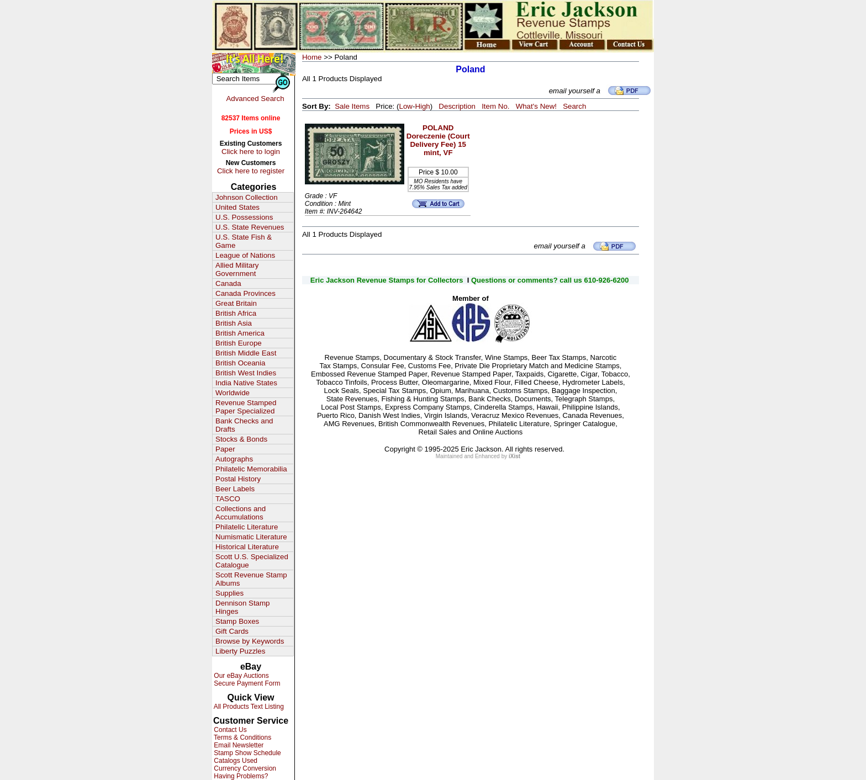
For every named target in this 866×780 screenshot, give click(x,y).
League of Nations (245, 255)
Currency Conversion (244, 768)
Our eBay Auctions (240, 676)
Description (457, 106)
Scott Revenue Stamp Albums (251, 579)
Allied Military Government (237, 269)
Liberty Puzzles (240, 651)
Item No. (495, 106)
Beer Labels (235, 489)
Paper (225, 449)
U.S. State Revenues (249, 227)
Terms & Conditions (241, 737)
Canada (228, 283)
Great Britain (236, 303)
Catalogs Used (234, 761)
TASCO (227, 499)
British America (240, 333)
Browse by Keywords (249, 641)
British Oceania (240, 363)
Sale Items (352, 106)
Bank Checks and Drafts (244, 425)
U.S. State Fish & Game (243, 241)
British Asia (233, 323)
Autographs (234, 459)
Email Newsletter (237, 745)
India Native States (246, 383)
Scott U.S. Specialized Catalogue (251, 561)
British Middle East (245, 353)
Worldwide (232, 393)
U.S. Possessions (244, 217)
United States (237, 207)
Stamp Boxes (237, 621)
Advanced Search (255, 98)
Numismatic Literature (251, 537)
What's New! (536, 106)
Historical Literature (247, 547)
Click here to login (250, 151)
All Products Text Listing (248, 706)
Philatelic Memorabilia (251, 469)
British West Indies (245, 373)
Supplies (229, 593)
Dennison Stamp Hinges (242, 607)
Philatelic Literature (246, 527)
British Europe (238, 343)
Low (405, 106)
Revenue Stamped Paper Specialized (245, 407)
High (422, 106)
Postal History (238, 479)
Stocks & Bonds (241, 439)
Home (312, 57)
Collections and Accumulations (240, 513)
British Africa (235, 313)
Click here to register (250, 171)
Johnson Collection (246, 197)
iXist (514, 456)
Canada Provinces (245, 293)
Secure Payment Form (246, 683)
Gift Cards (232, 631)
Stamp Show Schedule (246, 753)
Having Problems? (240, 776)
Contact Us (229, 730)
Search (574, 106)
